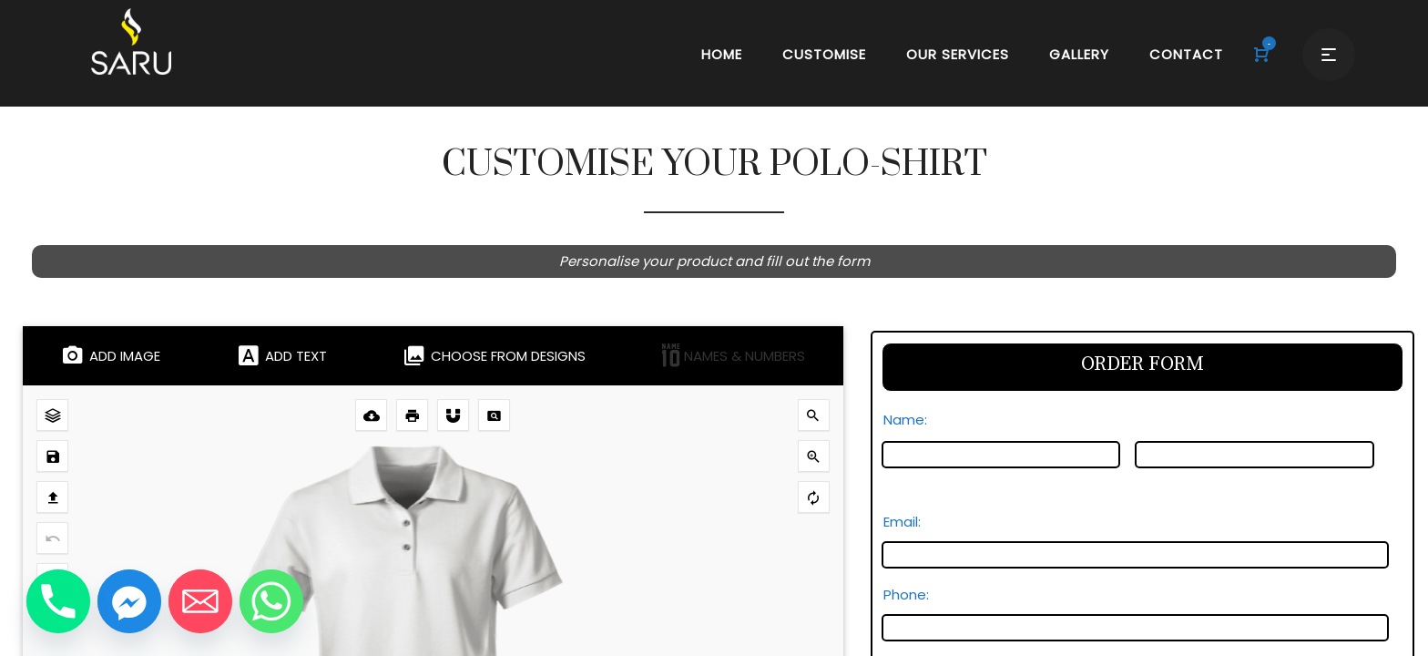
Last (1147, 478)
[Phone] (58, 601)
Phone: (906, 594)
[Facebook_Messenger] (129, 601)
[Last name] (1254, 454)
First (894, 478)
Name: (910, 419)
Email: (907, 521)
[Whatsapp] (271, 601)
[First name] (1001, 454)
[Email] (200, 601)
